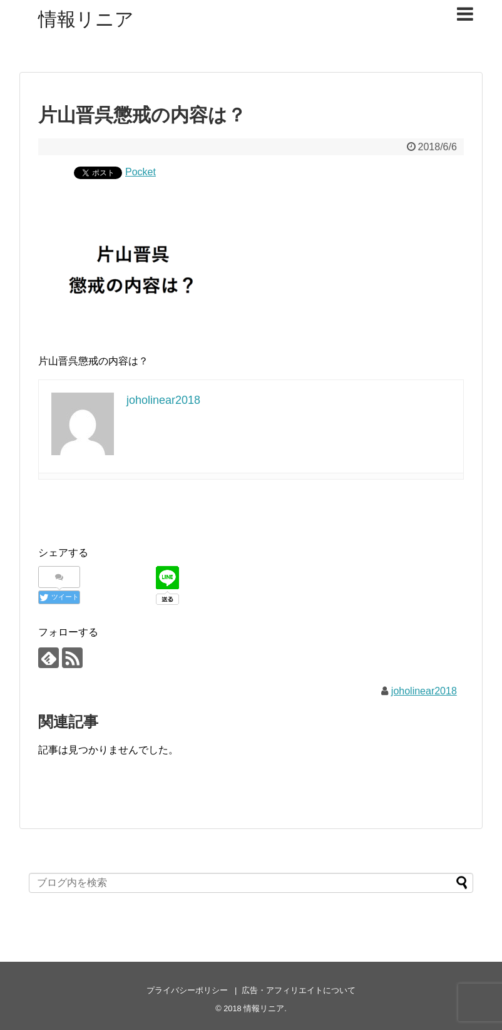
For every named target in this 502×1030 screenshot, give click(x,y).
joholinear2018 (424, 691)
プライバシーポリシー (187, 990)
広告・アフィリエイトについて (299, 990)
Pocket (140, 172)
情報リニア (86, 19)
